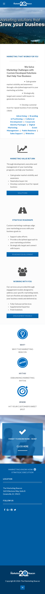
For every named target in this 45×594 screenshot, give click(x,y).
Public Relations (29, 130)
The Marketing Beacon (30, 581)
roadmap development (22, 254)
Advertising (21, 116)
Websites (30, 133)
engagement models (22, 316)
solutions (22, 193)
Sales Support (16, 133)
